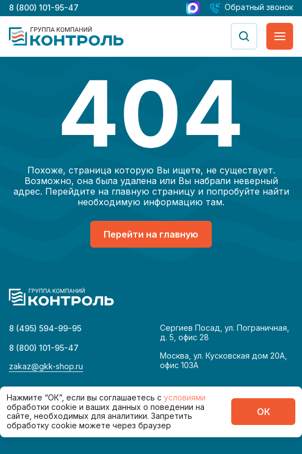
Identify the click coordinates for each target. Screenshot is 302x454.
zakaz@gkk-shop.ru (46, 366)
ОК (263, 411)
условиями (185, 397)
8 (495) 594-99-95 (45, 328)
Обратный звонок (259, 7)
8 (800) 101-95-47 (44, 7)
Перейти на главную (151, 234)
